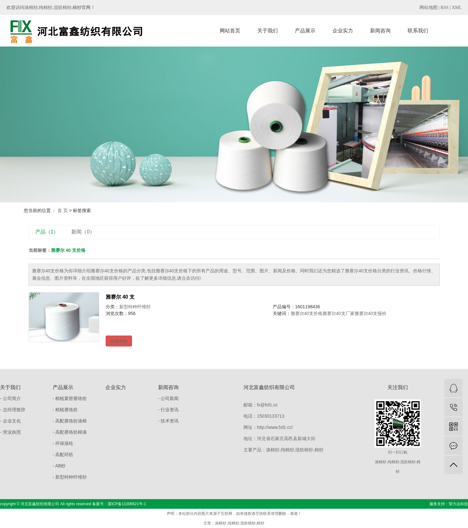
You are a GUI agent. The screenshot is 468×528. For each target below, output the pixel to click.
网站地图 (428, 7)
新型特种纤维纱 (135, 306)
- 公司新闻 (168, 398)
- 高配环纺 (63, 454)
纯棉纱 (45, 7)
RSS (445, 7)
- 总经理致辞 (12, 409)
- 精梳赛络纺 (65, 409)
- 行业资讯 (168, 409)
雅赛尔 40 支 (120, 297)
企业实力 (342, 30)
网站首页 (230, 30)
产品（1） (47, 231)
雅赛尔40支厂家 (338, 313)
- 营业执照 (10, 432)
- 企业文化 (10, 420)
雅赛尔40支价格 (307, 313)
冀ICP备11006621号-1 (127, 504)
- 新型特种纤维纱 (70, 477)
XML (457, 7)
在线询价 (119, 341)
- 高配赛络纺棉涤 (70, 432)
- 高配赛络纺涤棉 (70, 420)
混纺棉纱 (63, 7)
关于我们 (267, 30)
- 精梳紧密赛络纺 (70, 398)
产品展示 (305, 30)
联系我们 (418, 30)
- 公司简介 (10, 398)
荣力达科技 (458, 504)
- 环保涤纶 (63, 443)
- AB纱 (59, 465)
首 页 (62, 210)
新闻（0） (83, 231)
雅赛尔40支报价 (371, 313)
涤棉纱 (31, 7)
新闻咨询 (380, 30)
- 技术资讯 (168, 420)
